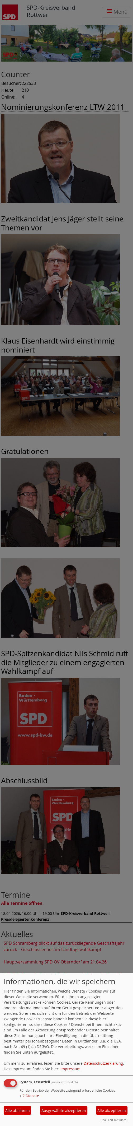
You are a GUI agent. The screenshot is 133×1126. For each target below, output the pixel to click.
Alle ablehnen (17, 1110)
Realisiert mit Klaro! (114, 1120)
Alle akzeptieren (111, 1110)
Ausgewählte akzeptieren (63, 1110)
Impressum (70, 1068)
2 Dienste (29, 1095)
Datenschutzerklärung (103, 1063)
